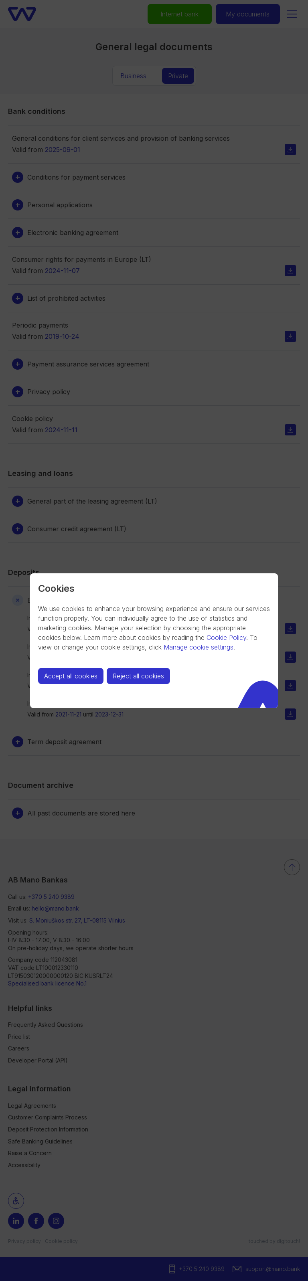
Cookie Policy (226, 637)
